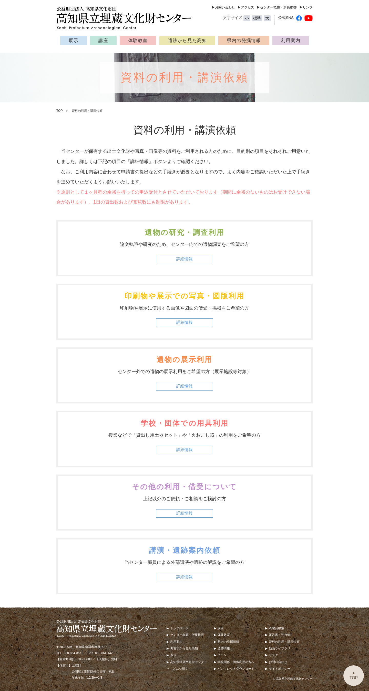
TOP (59, 111)
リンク (308, 7)
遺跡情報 (224, 648)
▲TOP (354, 675)
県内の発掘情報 (244, 40)
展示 (73, 40)
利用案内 (290, 40)
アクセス (247, 7)
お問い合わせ (225, 7)
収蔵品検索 (276, 628)
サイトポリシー (279, 668)
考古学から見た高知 (184, 648)
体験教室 (138, 40)
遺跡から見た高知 (187, 40)
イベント (224, 655)
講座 (103, 40)
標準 (257, 18)
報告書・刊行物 (279, 635)
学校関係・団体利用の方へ (236, 662)
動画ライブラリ (279, 648)
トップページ (179, 628)
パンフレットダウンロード (236, 668)
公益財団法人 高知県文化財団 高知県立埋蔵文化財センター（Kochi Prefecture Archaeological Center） (126, 18)
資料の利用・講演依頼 (284, 642)
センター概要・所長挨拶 (278, 7)
